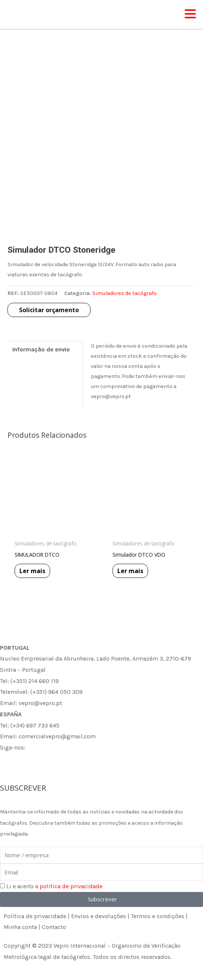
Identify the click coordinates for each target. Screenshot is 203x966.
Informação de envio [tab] (41, 349)
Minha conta (20, 926)
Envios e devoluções (98, 916)
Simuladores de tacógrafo (124, 293)
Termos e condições (157, 916)
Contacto (54, 926)
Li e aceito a (54, 886)
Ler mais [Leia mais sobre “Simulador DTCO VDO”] (130, 571)
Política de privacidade (35, 916)
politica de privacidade (71, 886)
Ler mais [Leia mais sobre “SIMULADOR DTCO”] (32, 571)
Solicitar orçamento (49, 310)
